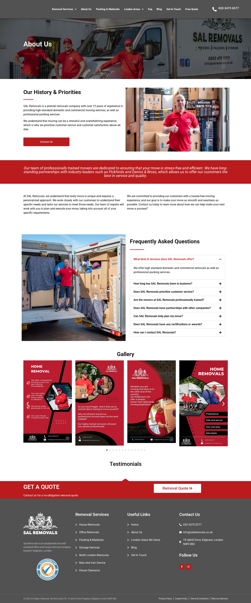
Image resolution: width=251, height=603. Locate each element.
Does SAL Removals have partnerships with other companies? (172, 308)
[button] (177, 259)
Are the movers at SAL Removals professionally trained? (169, 300)
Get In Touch (173, 9)
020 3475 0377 (228, 8)
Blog (159, 9)
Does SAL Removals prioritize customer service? (164, 291)
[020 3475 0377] (214, 9)
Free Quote (191, 9)
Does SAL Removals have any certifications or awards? (168, 324)
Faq (150, 9)
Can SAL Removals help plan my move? (158, 316)
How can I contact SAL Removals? (155, 332)
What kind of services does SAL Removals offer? (164, 259)
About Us (86, 9)
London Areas (133, 9)
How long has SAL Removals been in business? (163, 283)
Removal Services (64, 9)
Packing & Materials (108, 9)
